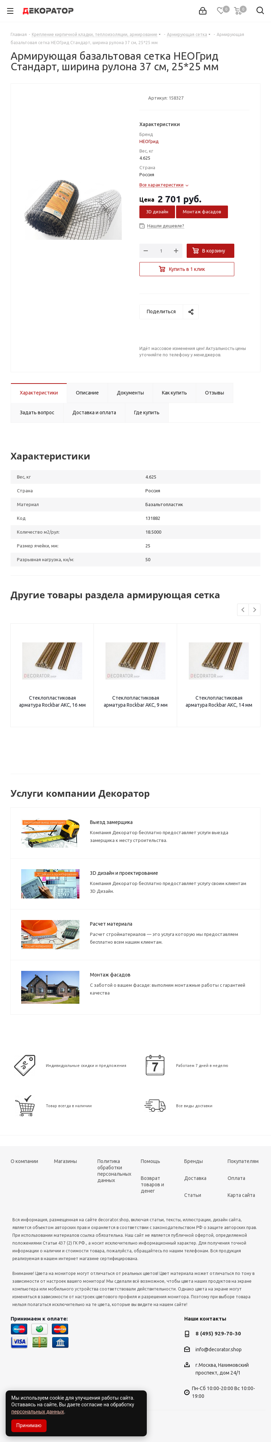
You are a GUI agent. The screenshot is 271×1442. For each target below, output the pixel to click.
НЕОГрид (149, 141)
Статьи (192, 1195)
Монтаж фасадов (202, 211)
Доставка (195, 1178)
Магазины (65, 1161)
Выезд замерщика (111, 822)
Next (254, 610)
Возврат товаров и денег (152, 1184)
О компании (24, 1161)
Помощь (150, 1161)
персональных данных (37, 1411)
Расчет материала (111, 924)
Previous (243, 610)
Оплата (236, 1178)
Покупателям (243, 1161)
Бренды (193, 1161)
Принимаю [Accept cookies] (29, 1425)
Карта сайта (241, 1195)
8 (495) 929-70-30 (218, 1333)
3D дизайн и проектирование (124, 873)
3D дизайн (157, 211)
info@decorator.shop (218, 1349)
